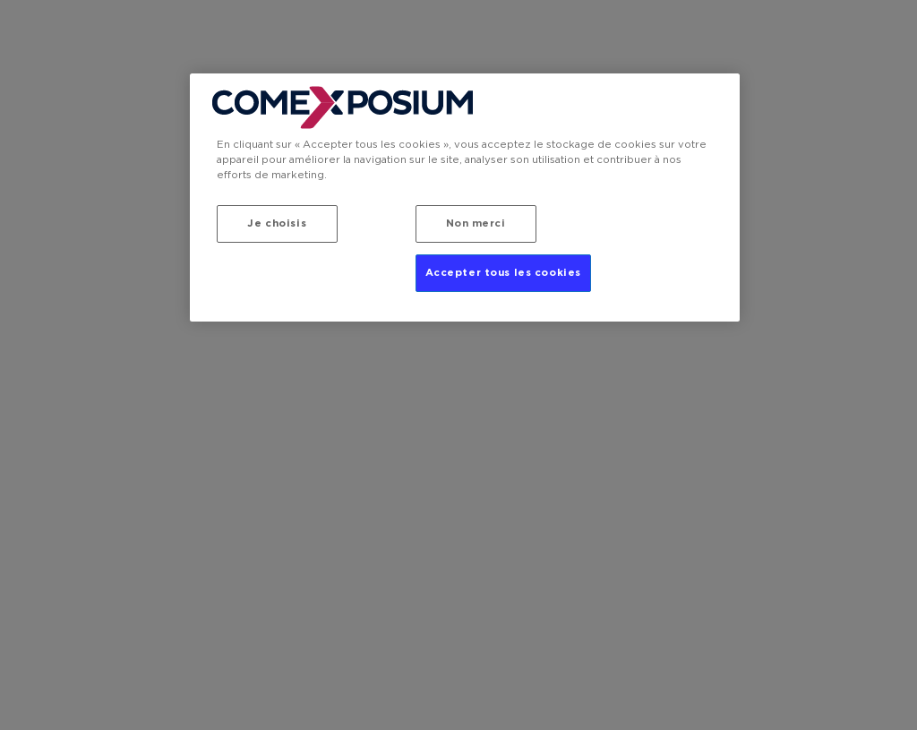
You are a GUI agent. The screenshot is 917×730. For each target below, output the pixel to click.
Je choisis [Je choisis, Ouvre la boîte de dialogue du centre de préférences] (276, 223)
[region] (465, 197)
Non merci (476, 223)
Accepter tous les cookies (503, 273)
